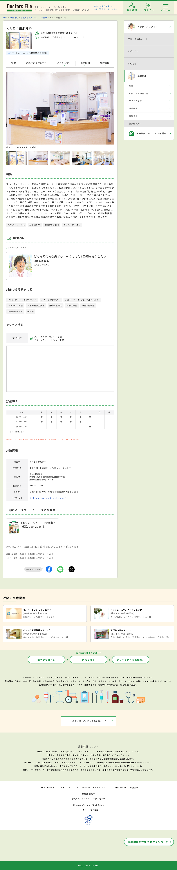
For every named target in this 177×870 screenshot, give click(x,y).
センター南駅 (41, 17)
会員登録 (94, 809)
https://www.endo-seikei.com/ (49, 497)
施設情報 (104, 62)
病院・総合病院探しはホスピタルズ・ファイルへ (105, 7)
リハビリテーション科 (45, 554)
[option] (60, 110)
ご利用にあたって (47, 787)
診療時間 (85, 62)
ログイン (83, 809)
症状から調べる (46, 659)
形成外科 (31, 554)
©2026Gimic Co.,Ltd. (88, 865)
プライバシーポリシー (68, 787)
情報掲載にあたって (80, 798)
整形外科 (23, 554)
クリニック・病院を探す (130, 659)
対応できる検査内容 (36, 62)
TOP (5, 17)
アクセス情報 (63, 62)
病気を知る (88, 659)
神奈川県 (14, 17)
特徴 (13, 62)
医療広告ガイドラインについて (96, 787)
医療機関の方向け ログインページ (148, 842)
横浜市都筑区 (27, 17)
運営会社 (134, 787)
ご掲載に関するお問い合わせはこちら (88, 721)
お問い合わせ (120, 787)
